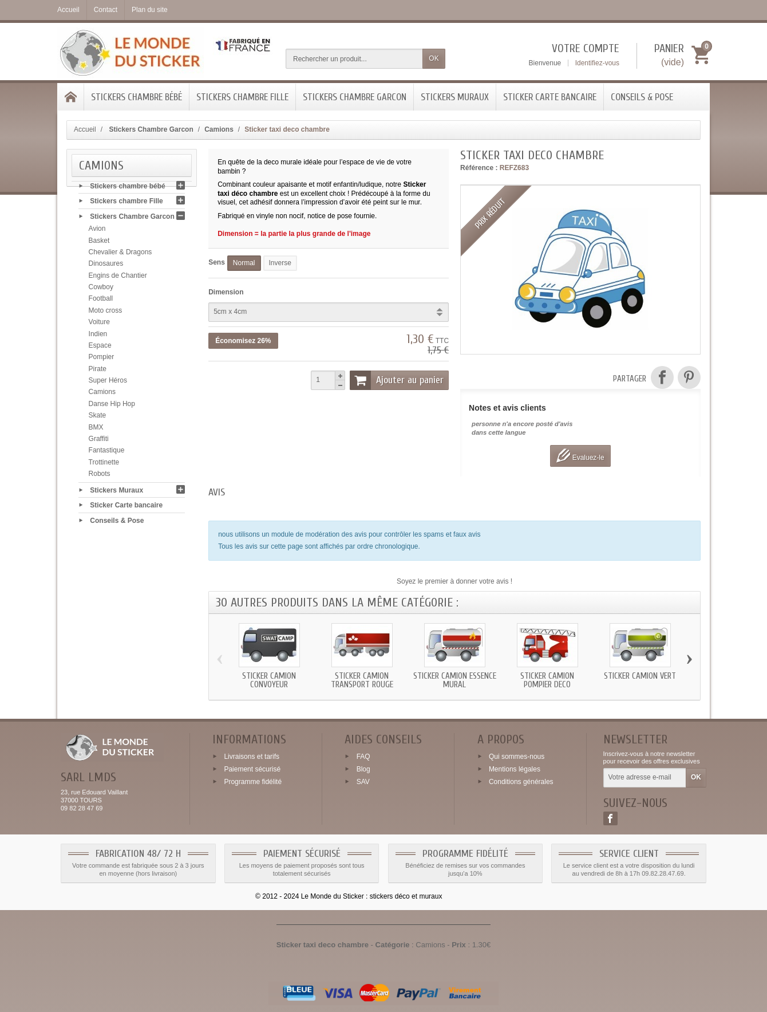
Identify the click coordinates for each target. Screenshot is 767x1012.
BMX (96, 430)
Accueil (85, 129)
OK (433, 58)
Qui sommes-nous (516, 757)
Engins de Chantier (118, 278)
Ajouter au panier (397, 380)
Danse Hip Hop (112, 407)
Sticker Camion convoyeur (269, 680)
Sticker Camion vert (640, 676)
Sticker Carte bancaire (549, 97)
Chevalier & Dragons (120, 255)
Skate (97, 418)
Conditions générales (521, 781)
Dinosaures (106, 266)
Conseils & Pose (642, 97)
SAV (363, 781)
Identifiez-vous (597, 63)
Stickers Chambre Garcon (354, 97)
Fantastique (107, 453)
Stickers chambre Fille (242, 97)
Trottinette (104, 464)
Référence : (478, 168)
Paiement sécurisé (252, 769)
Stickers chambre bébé (136, 97)
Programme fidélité (253, 781)
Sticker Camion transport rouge (362, 680)
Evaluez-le (580, 455)
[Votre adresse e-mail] (644, 777)
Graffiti (99, 442)
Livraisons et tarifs (251, 757)
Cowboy (101, 290)
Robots (99, 476)
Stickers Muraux (455, 97)
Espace (100, 348)
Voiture (99, 325)
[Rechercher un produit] (354, 59)
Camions (102, 395)
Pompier (101, 360)
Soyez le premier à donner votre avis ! (454, 581)
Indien (98, 336)
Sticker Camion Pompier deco (547, 680)
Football (101, 301)
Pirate (97, 371)
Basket (99, 243)
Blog (363, 769)
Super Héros (108, 383)
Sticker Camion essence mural (454, 680)
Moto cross (105, 313)
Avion (97, 231)
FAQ (363, 757)
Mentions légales (514, 769)
